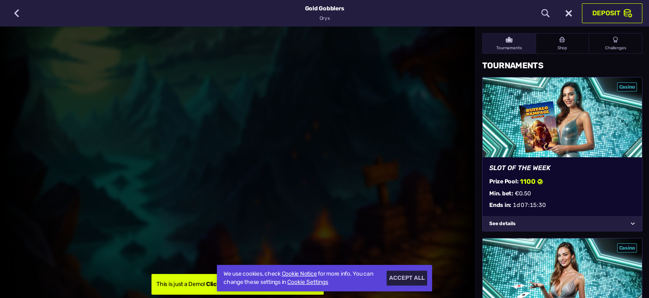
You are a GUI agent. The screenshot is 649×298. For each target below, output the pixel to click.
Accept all (407, 277)
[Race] (569, 13)
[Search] (545, 13)
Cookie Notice (299, 273)
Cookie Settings (307, 282)
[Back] (16, 13)
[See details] (632, 223)
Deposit (612, 13)
